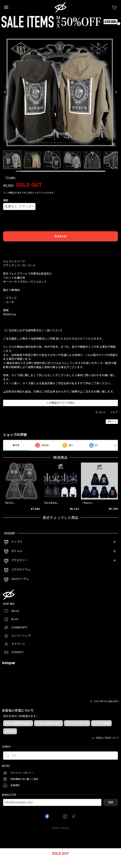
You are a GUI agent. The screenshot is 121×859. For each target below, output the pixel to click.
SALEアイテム (20, 578)
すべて (16, 445)
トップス (16, 541)
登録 (110, 802)
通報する (111, 421)
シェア (114, 412)
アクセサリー (19, 560)
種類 (5, 200)
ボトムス (16, 551)
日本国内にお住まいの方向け (60, 247)
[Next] (116, 92)
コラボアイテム (20, 569)
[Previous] (5, 92)
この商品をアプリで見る (60, 402)
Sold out (60, 236)
